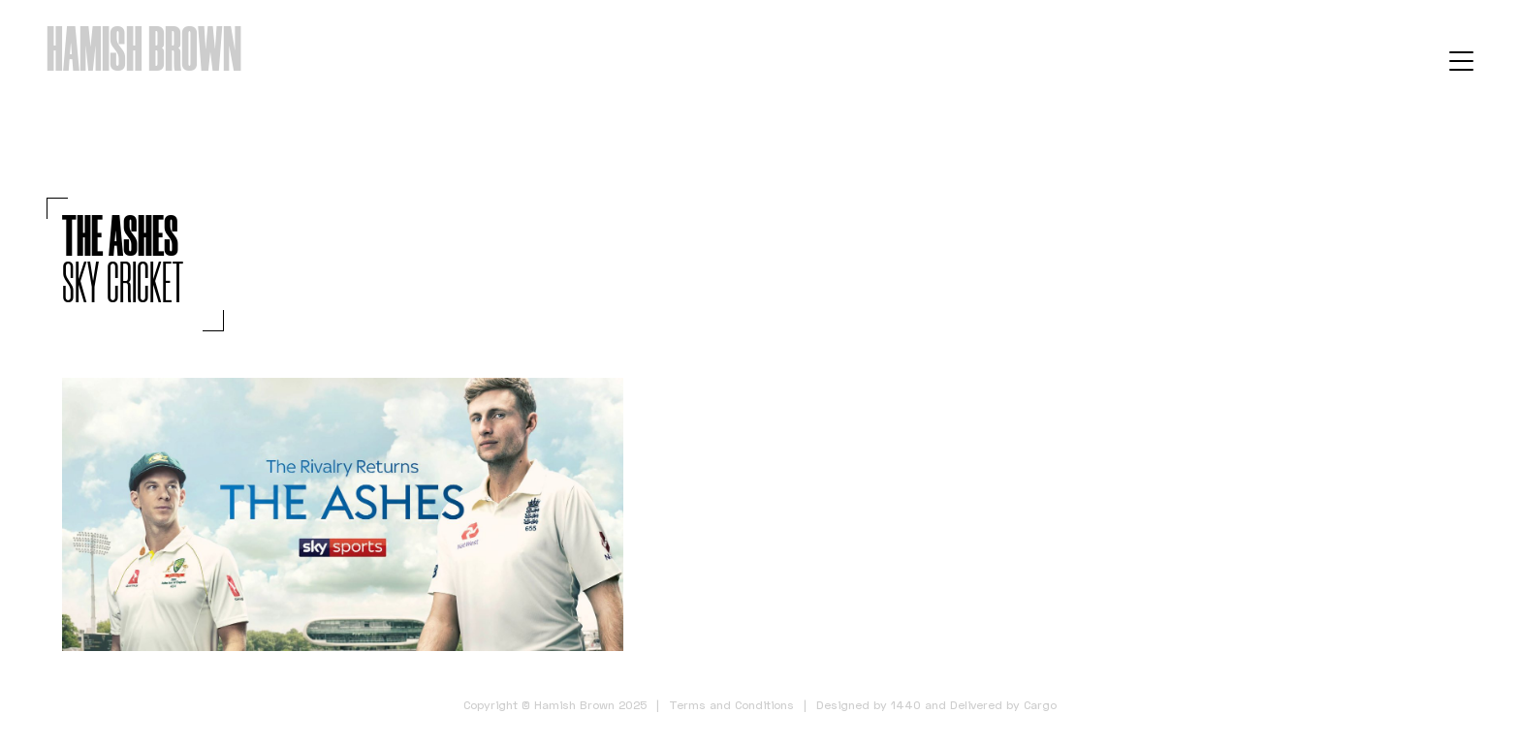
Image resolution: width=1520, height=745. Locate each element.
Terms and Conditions (731, 705)
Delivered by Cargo (1003, 705)
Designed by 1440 (868, 705)
